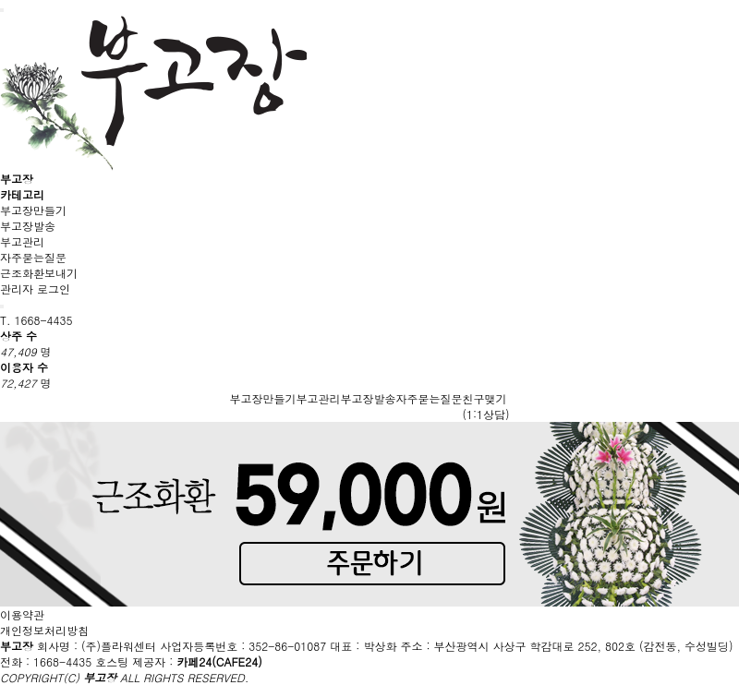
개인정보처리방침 (44, 630)
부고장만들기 (33, 210)
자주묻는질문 (33, 257)
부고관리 (22, 241)
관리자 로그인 (35, 288)
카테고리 (22, 194)
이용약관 (22, 614)
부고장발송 (27, 226)
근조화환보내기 (39, 273)
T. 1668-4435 (36, 320)
